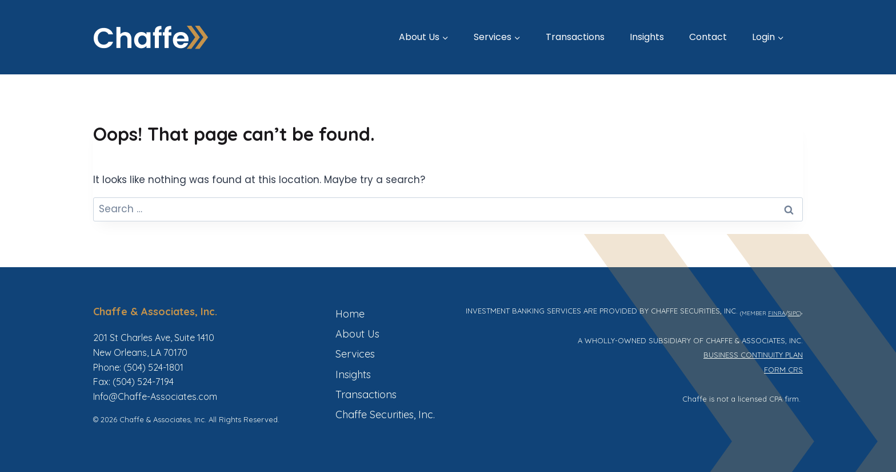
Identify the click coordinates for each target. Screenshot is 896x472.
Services (355, 353)
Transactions (575, 36)
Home (350, 313)
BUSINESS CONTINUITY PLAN (753, 354)
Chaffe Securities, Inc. (385, 414)
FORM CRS (783, 369)
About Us (357, 333)
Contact (708, 36)
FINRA (776, 313)
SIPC (793, 313)
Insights (647, 36)
